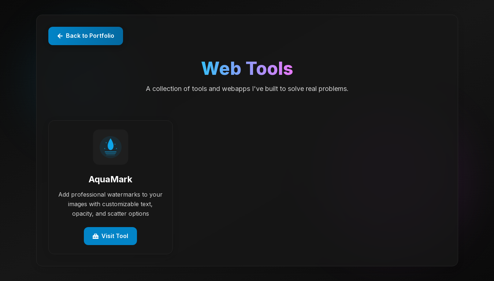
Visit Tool (110, 236)
